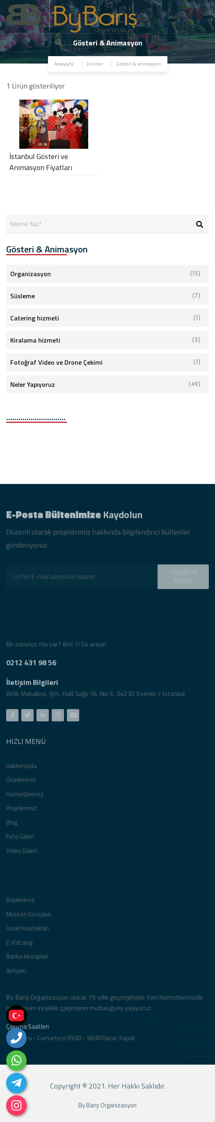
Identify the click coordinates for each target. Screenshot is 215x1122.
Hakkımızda (21, 767)
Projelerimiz (21, 810)
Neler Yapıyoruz (105, 384)
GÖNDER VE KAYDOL (183, 578)
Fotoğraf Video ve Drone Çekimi (105, 362)
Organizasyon (105, 274)
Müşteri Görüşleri (28, 916)
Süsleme (105, 296)
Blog (11, 824)
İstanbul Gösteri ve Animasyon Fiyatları (40, 162)
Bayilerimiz (20, 901)
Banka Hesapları (27, 958)
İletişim (16, 972)
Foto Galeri (20, 838)
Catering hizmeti (105, 318)
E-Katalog (19, 944)
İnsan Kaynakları (27, 930)
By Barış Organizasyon (107, 1107)
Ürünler (95, 64)
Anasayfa (63, 64)
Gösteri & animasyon (138, 64)
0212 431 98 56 (31, 664)
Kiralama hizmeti (105, 340)
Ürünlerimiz (21, 781)
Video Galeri (21, 852)
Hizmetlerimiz (24, 796)
